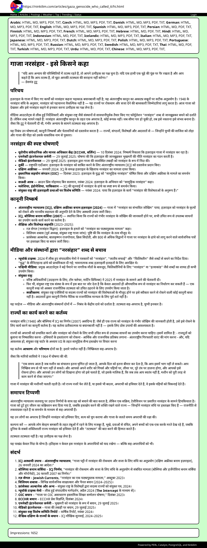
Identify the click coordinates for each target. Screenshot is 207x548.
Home (13, 14)
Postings (35, 14)
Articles (24, 14)
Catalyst (162, 545)
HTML (26, 22)
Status (77, 14)
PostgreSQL (175, 545)
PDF (51, 22)
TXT (58, 22)
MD (35, 22)
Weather (48, 14)
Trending (67, 14)
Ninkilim (192, 545)
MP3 (43, 22)
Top (57, 14)
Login (194, 14)
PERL (154, 545)
